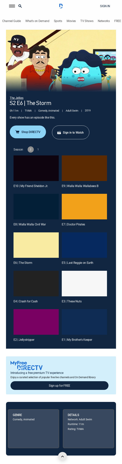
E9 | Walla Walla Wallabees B (80, 186)
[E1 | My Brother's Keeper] (84, 322)
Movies (71, 21)
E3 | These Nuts (71, 301)
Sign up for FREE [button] (59, 385)
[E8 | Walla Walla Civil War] (36, 206)
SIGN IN (105, 6)
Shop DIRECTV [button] (27, 132)
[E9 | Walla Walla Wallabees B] (84, 168)
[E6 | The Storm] (36, 245)
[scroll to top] (62, 456)
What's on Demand (37, 21)
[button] (12, 6)
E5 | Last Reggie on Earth (77, 263)
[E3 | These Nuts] (84, 283)
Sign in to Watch (70, 132)
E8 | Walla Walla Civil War (30, 224)
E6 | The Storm (23, 263)
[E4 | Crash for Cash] (36, 283)
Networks (104, 21)
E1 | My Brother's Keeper (77, 340)
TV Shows (86, 21)
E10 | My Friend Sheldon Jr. (31, 186)
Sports (58, 21)
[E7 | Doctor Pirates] (84, 206)
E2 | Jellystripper (24, 340)
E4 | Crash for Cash (26, 301)
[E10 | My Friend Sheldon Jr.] (36, 168)
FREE (117, 21)
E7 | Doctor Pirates (73, 224)
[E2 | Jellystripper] (36, 322)
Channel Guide (11, 21)
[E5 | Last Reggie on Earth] (84, 245)
